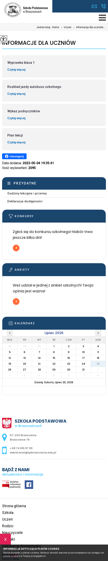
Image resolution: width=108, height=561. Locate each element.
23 (68, 364)
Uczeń (65, 27)
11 (98, 352)
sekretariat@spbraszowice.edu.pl (94, 6)
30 (68, 369)
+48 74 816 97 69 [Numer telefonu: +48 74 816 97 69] (21, 448)
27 (24, 369)
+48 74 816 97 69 (103, 6)
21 (39, 364)
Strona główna (14, 506)
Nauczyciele (12, 532)
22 (54, 364)
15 (54, 358)
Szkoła (7, 512)
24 (83, 364)
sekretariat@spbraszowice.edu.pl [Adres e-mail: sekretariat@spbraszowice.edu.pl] (33, 453)
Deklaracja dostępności (24, 201)
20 (24, 364)
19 (10, 364)
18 (98, 358)
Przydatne (25, 183)
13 (24, 358)
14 (39, 358)
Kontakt (8, 539)
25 (98, 364)
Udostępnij (14, 156)
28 (39, 369)
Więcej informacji (16, 248)
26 (9, 369)
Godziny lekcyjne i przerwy (27, 193)
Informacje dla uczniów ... (88, 27)
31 (83, 369)
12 (10, 358)
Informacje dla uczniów (39, 43)
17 (83, 358)
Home (55, 27)
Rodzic (8, 526)
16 (68, 358)
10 (83, 352)
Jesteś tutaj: (44, 27)
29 (53, 369)
